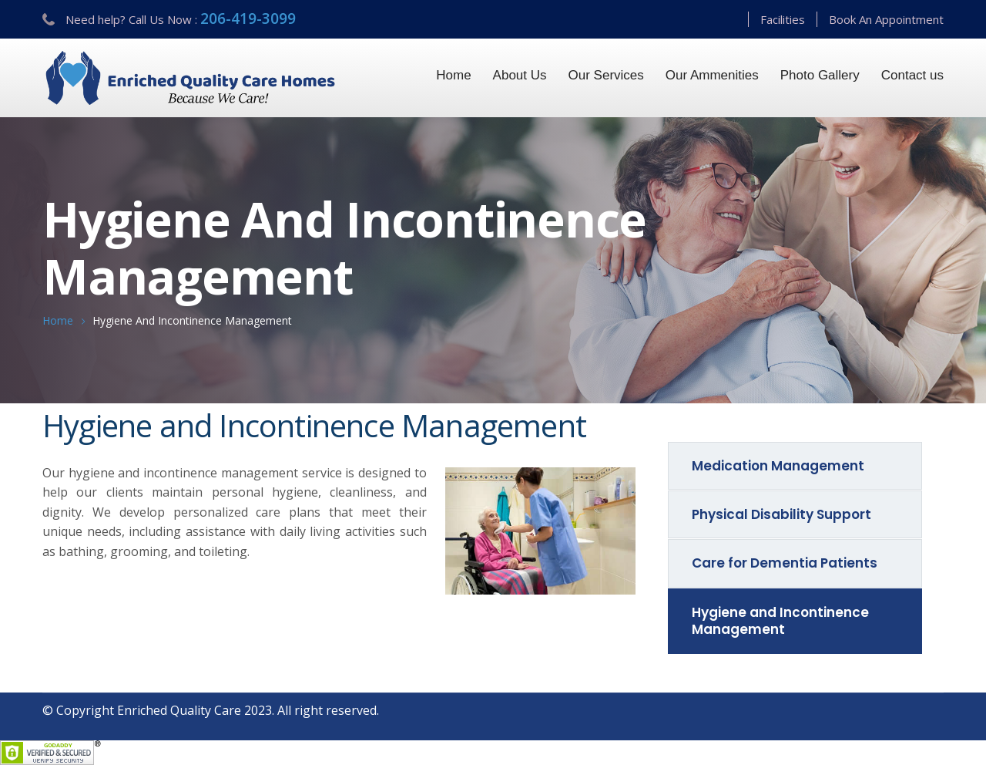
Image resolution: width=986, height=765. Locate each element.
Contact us (912, 75)
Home (453, 75)
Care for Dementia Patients (784, 563)
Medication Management (778, 466)
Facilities (782, 19)
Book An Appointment (886, 19)
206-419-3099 (248, 18)
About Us (520, 75)
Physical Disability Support (781, 514)
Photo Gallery (820, 75)
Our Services (606, 75)
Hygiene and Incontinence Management (780, 621)
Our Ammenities (712, 75)
